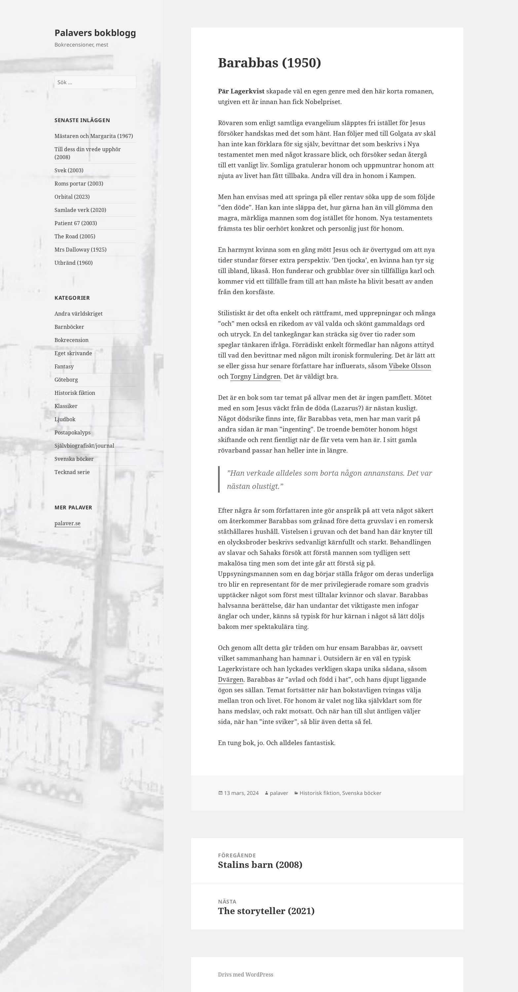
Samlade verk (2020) (81, 210)
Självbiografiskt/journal (84, 445)
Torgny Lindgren (255, 376)
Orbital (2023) (72, 196)
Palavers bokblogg (95, 32)
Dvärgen (230, 679)
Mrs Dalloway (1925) (81, 249)
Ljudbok (65, 419)
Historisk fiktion (75, 392)
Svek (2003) (69, 170)
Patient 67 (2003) (76, 223)
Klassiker (66, 406)
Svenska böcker (74, 458)
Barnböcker (69, 326)
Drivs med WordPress (245, 974)
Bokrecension (72, 340)
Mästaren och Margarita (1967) (94, 136)
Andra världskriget (79, 313)
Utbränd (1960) (74, 262)
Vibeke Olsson (410, 365)
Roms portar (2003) (79, 183)
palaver (279, 793)
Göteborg (66, 379)
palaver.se (68, 523)
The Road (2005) (75, 236)
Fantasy (64, 366)
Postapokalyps (73, 432)
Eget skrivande (73, 353)
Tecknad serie (72, 472)
